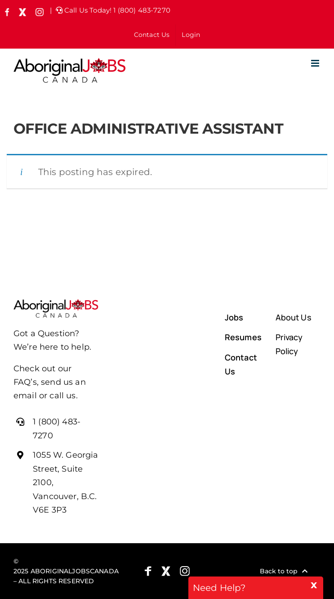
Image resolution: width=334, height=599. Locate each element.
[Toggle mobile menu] (316, 63)
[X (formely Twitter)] (166, 571)
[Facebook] (148, 571)
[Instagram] (185, 571)
